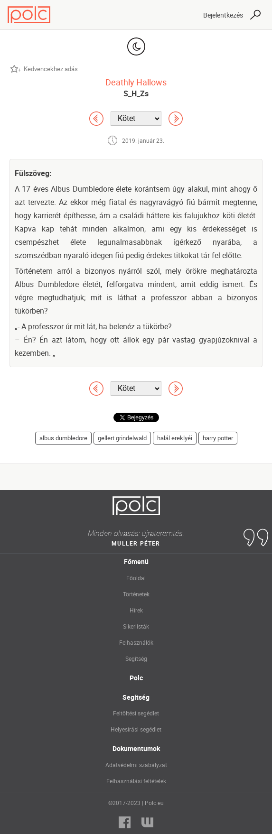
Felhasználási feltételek (136, 781)
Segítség (136, 658)
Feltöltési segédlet (136, 713)
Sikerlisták (136, 626)
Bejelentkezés (223, 14)
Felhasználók (136, 642)
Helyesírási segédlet (136, 729)
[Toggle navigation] (187, 14)
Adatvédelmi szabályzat (136, 765)
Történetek (136, 594)
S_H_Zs (136, 93)
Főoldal (136, 578)
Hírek (136, 610)
